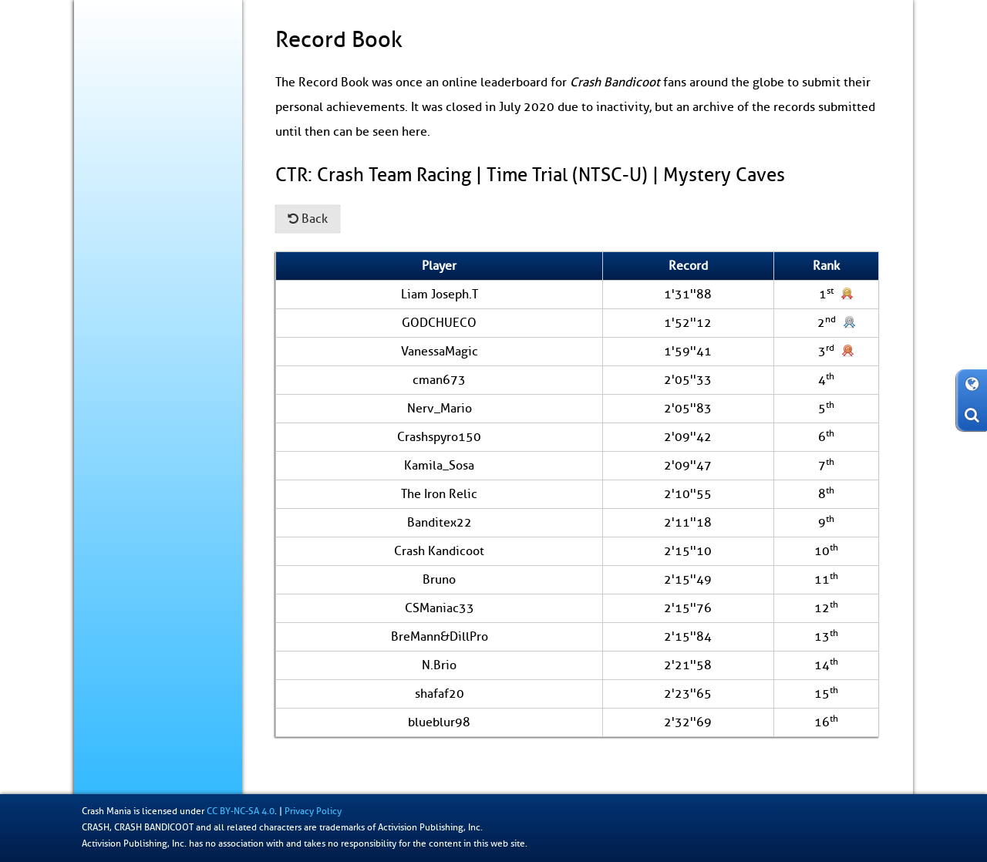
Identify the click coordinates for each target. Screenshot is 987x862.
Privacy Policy (313, 811)
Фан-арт (108, 330)
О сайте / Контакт (131, 362)
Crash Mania (106, 811)
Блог (100, 139)
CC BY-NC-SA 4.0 (241, 811)
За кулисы (112, 234)
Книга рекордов (159, 299)
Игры (102, 170)
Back (308, 219)
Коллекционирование (139, 267)
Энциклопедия (124, 203)
